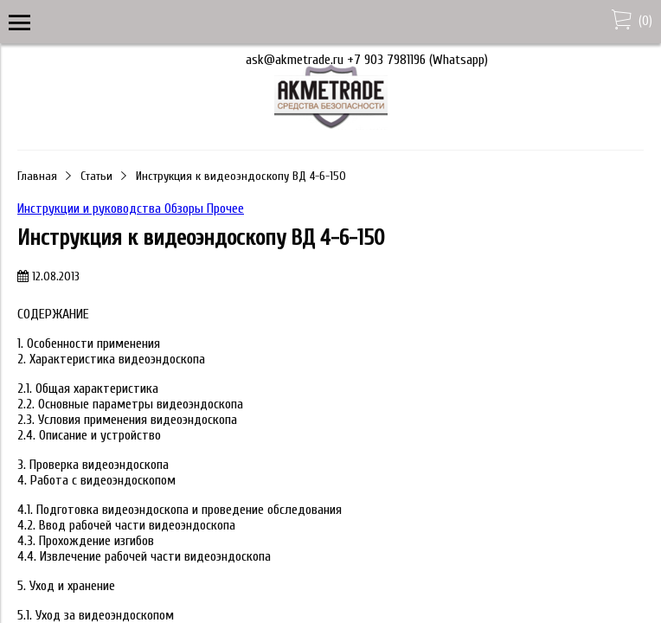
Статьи (96, 176)
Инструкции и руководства (90, 208)
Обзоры (185, 208)
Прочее (225, 208)
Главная (37, 176)
